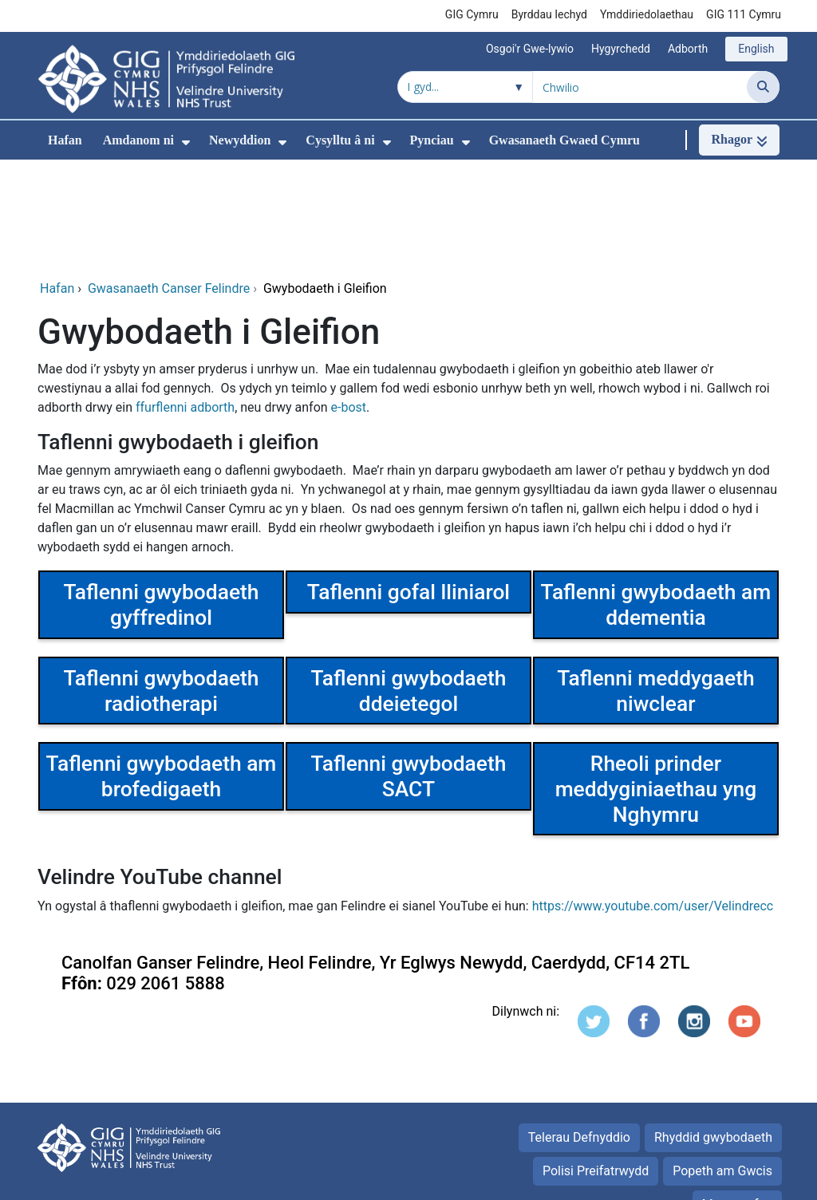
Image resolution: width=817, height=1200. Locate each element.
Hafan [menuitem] (65, 140)
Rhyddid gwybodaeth (713, 1030)
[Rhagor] (739, 140)
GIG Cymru (472, 14)
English (756, 48)
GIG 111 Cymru (743, 14)
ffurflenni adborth (185, 300)
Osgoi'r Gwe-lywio (530, 48)
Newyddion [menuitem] (239, 140)
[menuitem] (186, 142)
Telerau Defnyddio (579, 1030)
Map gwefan (737, 1097)
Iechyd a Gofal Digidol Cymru (681, 1179)
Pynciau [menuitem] (432, 140)
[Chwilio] (763, 87)
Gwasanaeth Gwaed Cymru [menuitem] (564, 140)
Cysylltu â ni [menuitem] (340, 140)
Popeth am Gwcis (722, 1064)
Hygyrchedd (620, 48)
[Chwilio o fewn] (465, 87)
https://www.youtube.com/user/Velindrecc (653, 799)
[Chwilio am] (640, 87)
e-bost (349, 300)
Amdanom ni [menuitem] (138, 140)
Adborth (688, 48)
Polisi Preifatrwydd (596, 1064)
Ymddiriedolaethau (646, 14)
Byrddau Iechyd (549, 14)
